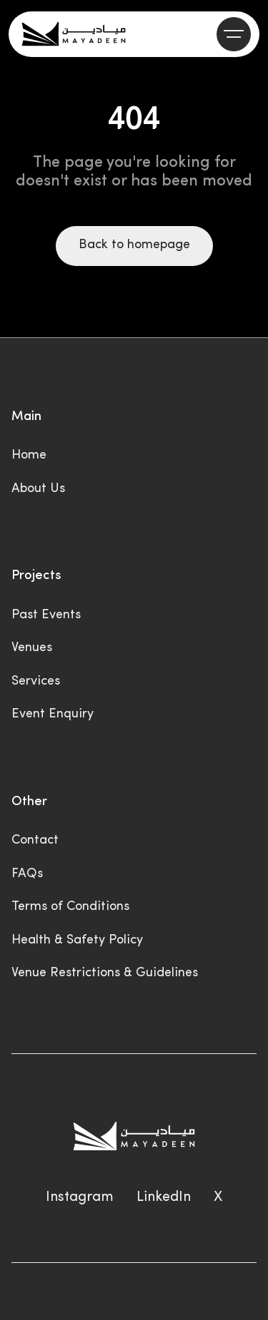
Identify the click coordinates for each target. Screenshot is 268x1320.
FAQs (27, 874)
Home (28, 455)
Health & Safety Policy (77, 940)
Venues (31, 648)
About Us (38, 489)
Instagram (80, 1197)
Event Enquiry (52, 714)
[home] (73, 34)
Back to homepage (134, 245)
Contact (35, 840)
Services (35, 681)
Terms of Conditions (70, 907)
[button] (234, 34)
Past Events (46, 615)
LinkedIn (164, 1197)
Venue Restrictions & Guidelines (104, 973)
